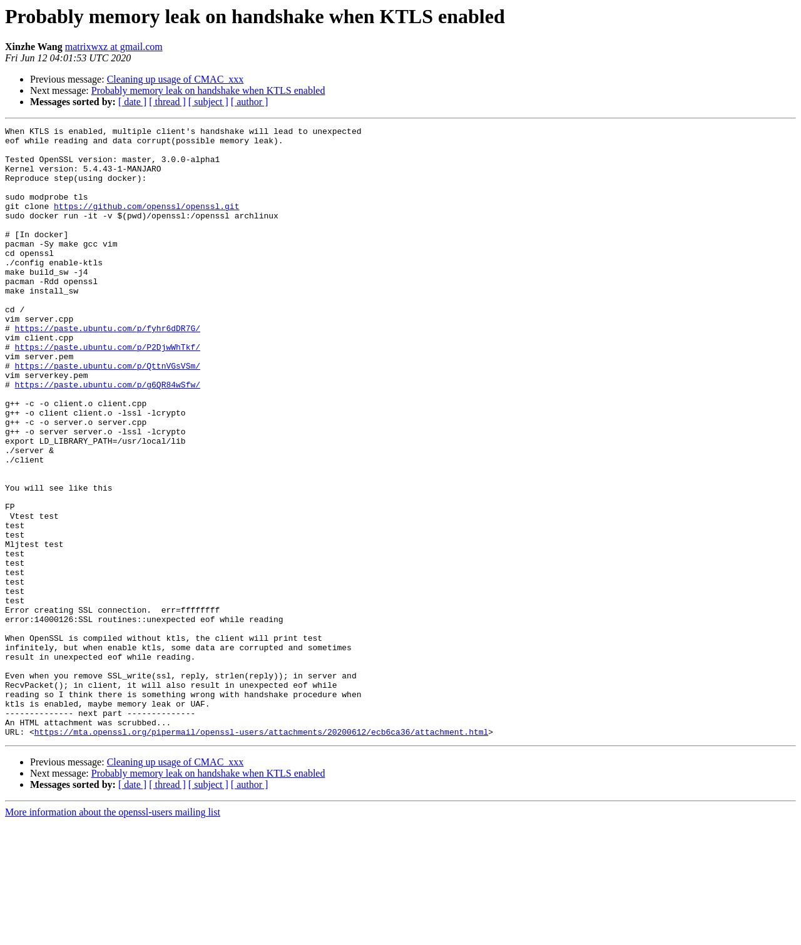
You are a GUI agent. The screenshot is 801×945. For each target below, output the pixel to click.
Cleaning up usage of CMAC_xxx (175, 79)
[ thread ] (167, 101)
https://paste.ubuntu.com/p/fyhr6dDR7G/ (107, 369)
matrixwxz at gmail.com (114, 46)
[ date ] (132, 101)
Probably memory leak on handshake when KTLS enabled (208, 90)
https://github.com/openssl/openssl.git (146, 222)
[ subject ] (208, 101)
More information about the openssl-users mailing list (112, 934)
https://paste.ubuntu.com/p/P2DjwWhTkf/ (107, 391)
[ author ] (249, 101)
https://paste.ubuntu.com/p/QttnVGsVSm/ (107, 414)
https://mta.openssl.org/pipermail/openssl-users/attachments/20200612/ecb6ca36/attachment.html (261, 853)
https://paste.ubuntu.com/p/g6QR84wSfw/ (107, 436)
